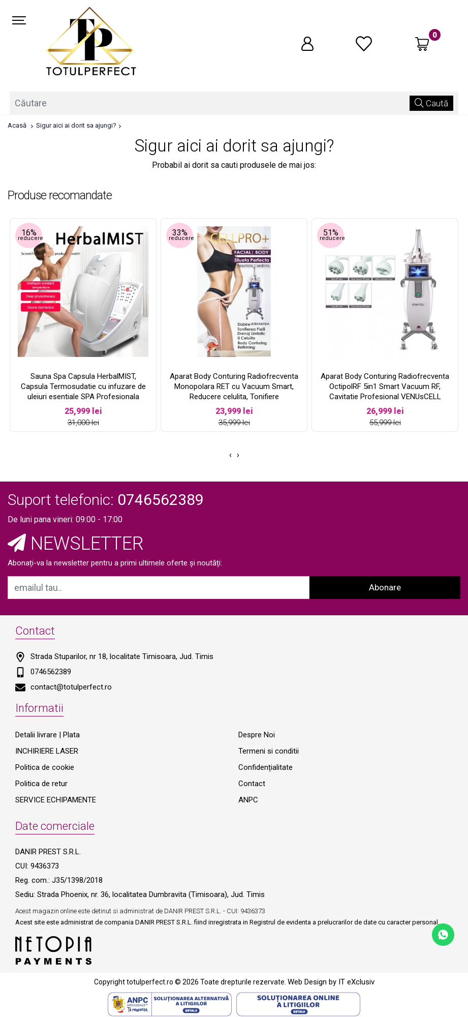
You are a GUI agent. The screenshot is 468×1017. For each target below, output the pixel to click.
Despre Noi (256, 734)
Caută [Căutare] (431, 102)
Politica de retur (41, 783)
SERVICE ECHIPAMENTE (55, 799)
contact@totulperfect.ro (71, 687)
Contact (251, 783)
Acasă (17, 125)
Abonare (385, 587)
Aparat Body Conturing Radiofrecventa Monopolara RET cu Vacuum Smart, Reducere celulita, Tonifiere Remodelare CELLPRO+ (234, 391)
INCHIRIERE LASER (46, 751)
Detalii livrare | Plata (47, 734)
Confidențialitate (265, 767)
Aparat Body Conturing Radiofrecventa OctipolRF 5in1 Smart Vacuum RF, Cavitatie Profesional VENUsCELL (385, 386)
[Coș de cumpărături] (422, 44)
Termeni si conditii (268, 751)
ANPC (248, 799)
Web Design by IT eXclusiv (331, 981)
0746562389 (50, 671)
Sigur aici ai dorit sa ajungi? (76, 125)
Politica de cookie (44, 767)
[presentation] (230, 455)
